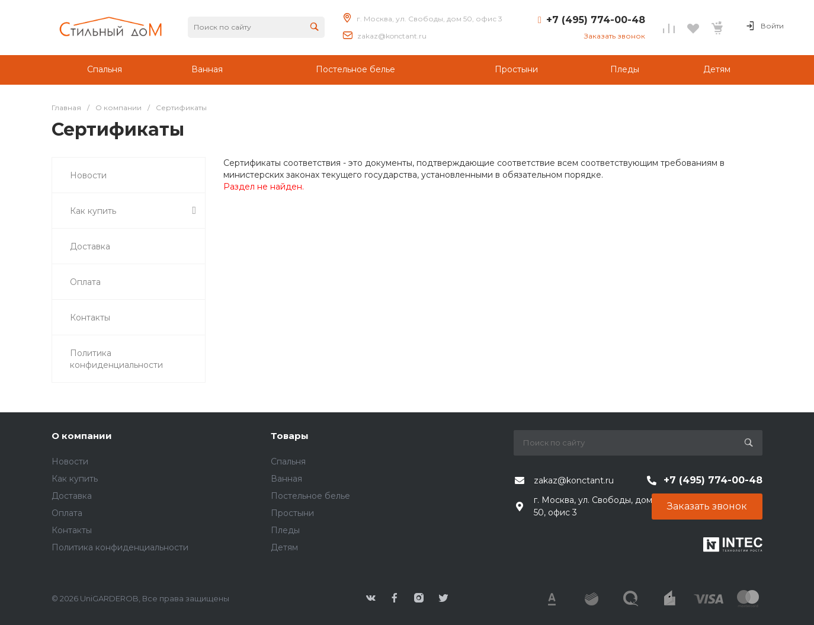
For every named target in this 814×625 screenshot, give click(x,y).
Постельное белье (310, 496)
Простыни (292, 513)
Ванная (286, 478)
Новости (70, 461)
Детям (284, 547)
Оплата (67, 513)
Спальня (288, 461)
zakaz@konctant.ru (392, 35)
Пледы (285, 530)
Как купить (75, 478)
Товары (290, 435)
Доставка (72, 496)
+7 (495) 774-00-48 (595, 19)
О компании (82, 435)
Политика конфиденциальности (120, 547)
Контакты (72, 530)
